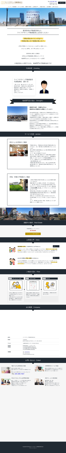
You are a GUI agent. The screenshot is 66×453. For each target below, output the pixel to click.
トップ (9, 6)
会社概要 (49, 6)
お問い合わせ (61, 2)
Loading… (33, 410)
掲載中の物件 (28, 6)
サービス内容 (21, 6)
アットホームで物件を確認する (33, 228)
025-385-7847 (53, 1)
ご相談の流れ (42, 6)
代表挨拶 (14, 6)
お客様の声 (35, 6)
